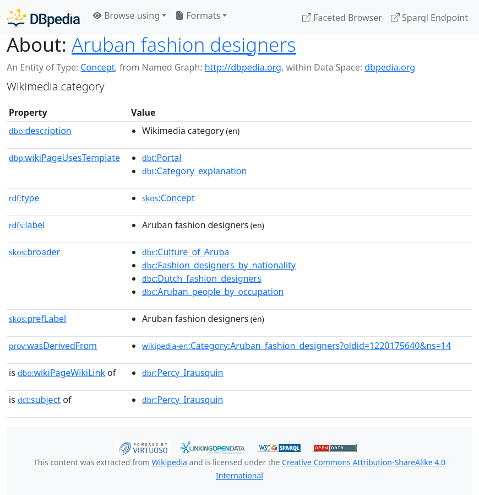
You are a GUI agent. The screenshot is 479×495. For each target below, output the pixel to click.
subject (39, 400)
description (40, 131)
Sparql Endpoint (429, 18)
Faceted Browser (342, 18)
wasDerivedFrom (53, 346)
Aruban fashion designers (184, 44)
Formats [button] (197, 15)
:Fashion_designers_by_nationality (219, 265)
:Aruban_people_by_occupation (213, 292)
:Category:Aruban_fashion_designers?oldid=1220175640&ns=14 (296, 346)
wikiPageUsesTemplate (64, 158)
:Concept (168, 198)
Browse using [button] (126, 15)
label (27, 225)
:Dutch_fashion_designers (202, 278)
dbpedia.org (389, 67)
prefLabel (37, 319)
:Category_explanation (194, 171)
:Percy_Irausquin (182, 373)
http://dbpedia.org (243, 67)
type (24, 198)
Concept (97, 67)
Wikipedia (169, 462)
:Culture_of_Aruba (185, 252)
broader (34, 252)
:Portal (161, 158)
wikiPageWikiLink (61, 373)
